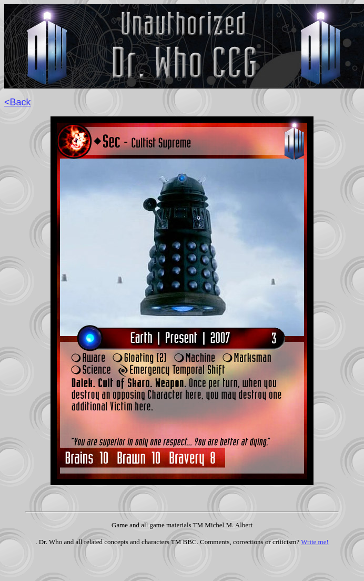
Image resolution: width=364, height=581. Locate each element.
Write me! (315, 542)
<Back (17, 102)
